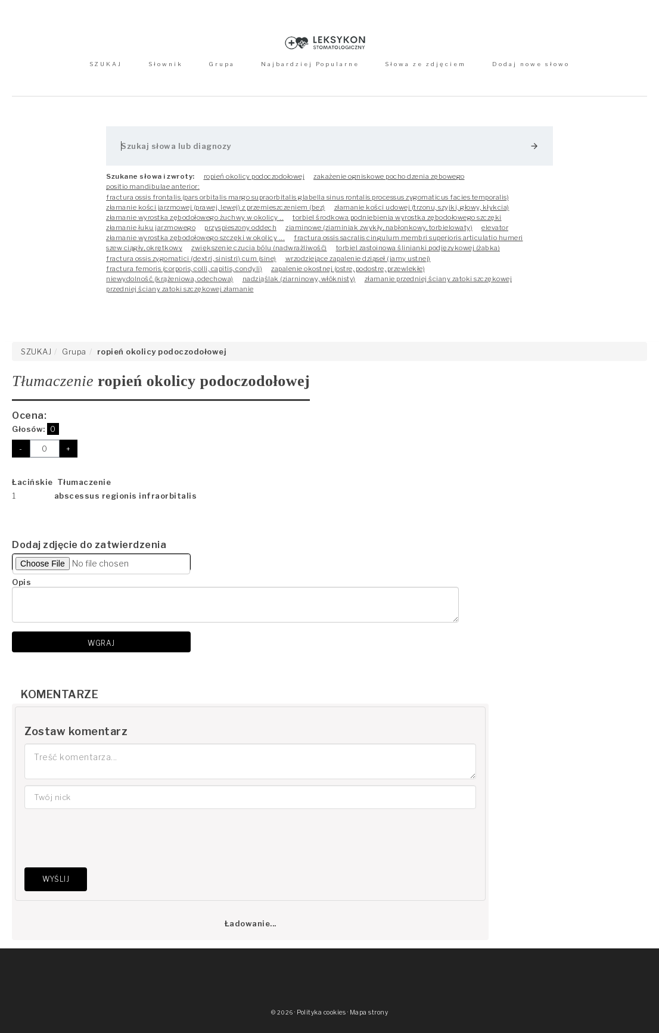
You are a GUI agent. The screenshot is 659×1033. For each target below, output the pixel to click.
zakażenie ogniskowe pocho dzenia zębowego (389, 176)
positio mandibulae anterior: (153, 186)
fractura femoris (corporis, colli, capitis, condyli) (184, 269)
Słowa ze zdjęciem (425, 64)
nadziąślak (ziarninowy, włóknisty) (299, 279)
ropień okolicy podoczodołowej (254, 176)
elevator (494, 227)
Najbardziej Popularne (310, 64)
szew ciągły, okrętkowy (144, 248)
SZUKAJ (105, 64)
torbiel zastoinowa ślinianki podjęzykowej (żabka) (418, 248)
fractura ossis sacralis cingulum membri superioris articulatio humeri (408, 238)
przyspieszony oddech (240, 227)
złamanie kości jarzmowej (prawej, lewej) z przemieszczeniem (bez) (215, 207)
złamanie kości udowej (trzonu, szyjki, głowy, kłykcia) (421, 207)
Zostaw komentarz (76, 731)
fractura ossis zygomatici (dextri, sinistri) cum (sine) (191, 258)
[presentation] (115, 838)
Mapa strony (369, 1012)
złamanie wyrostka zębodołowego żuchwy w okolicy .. (195, 217)
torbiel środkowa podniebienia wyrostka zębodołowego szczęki (397, 217)
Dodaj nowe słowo (531, 64)
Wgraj (101, 643)
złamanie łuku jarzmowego (150, 227)
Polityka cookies (321, 1012)
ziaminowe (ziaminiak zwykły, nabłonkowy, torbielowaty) (379, 227)
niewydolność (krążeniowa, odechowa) (170, 279)
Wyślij (55, 879)
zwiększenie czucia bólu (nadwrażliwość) (259, 248)
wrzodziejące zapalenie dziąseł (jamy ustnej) (358, 258)
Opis (21, 582)
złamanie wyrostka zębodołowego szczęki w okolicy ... (195, 238)
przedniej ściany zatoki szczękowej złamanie (180, 289)
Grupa (222, 64)
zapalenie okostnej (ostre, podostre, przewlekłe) (348, 269)
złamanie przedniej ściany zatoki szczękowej (438, 279)
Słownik (165, 64)
